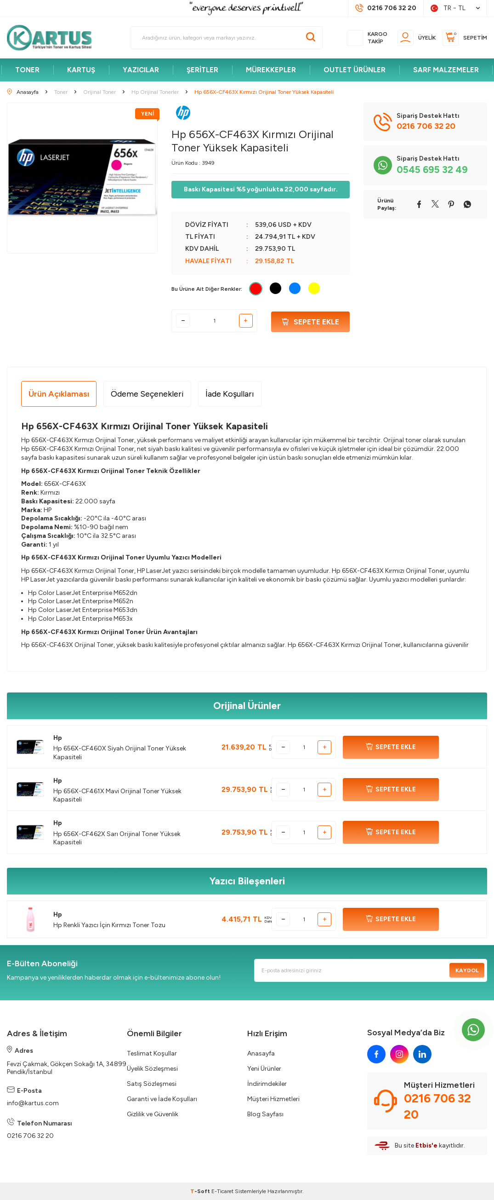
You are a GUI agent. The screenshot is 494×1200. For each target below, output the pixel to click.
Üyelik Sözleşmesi (152, 1069)
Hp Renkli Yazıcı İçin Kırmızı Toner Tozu (109, 925)
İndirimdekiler (267, 1084)
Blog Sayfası (265, 1114)
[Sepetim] (465, 38)
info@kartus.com (33, 1103)
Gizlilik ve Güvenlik (152, 1114)
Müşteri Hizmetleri (273, 1099)
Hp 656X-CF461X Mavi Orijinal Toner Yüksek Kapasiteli (117, 795)
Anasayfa (261, 1053)
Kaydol (465, 970)
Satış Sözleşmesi (151, 1084)
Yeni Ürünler (264, 1069)
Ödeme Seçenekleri (147, 394)
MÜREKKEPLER (271, 70)
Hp (57, 738)
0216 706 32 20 (30, 1136)
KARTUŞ (81, 70)
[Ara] (310, 38)
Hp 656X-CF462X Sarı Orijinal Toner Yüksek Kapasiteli (117, 838)
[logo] (53, 38)
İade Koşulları (229, 394)
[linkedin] (422, 1054)
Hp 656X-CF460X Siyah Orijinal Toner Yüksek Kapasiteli (119, 752)
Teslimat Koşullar (152, 1053)
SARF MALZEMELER (446, 70)
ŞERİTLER (202, 70)
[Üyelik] (416, 38)
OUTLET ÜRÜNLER (355, 70)
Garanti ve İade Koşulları (162, 1099)
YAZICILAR (141, 70)
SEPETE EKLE (391, 747)
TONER (27, 70)
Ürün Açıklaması (58, 394)
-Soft (200, 1191)
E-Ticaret (222, 1191)
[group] (82, 178)
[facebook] (376, 1054)
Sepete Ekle (310, 321)
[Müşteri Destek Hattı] (386, 8)
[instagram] (399, 1054)
